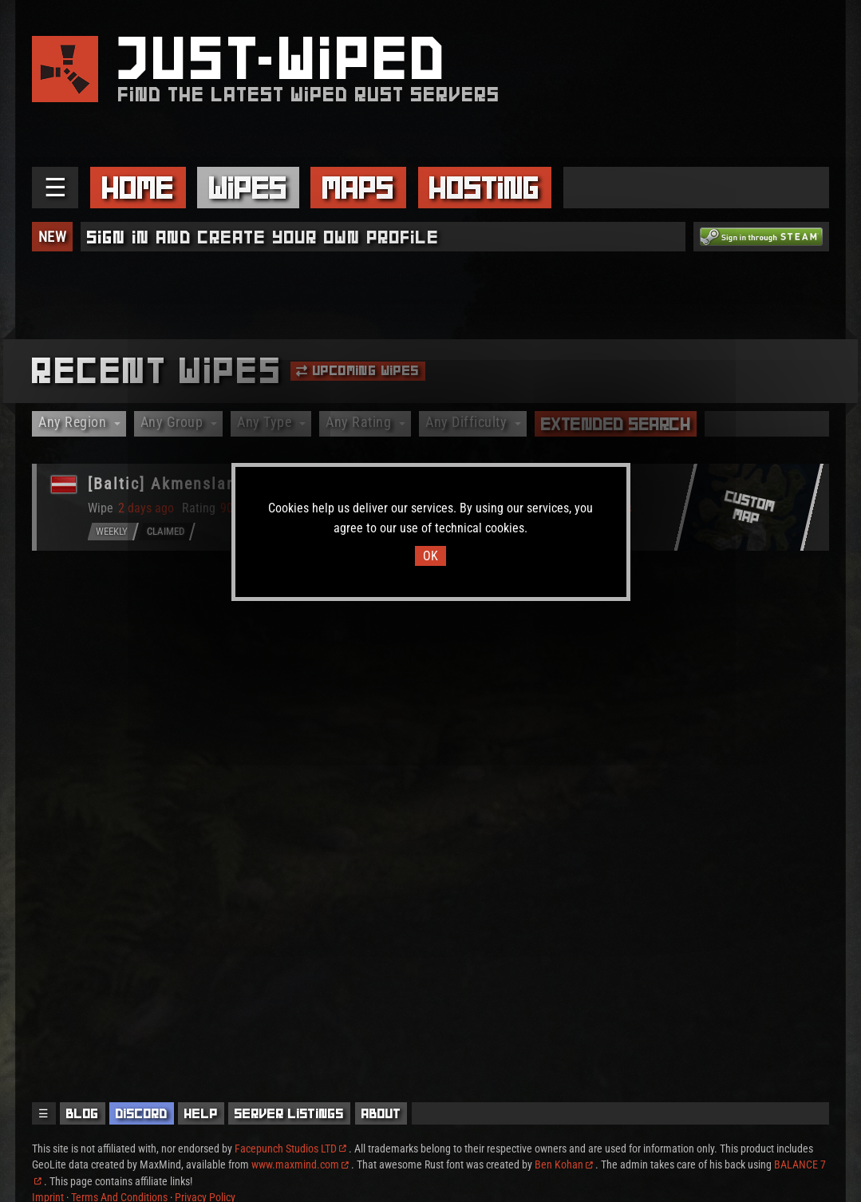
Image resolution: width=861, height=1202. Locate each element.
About (381, 1113)
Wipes (248, 187)
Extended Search (616, 424)
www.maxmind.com (300, 1164)
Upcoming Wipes (357, 370)
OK (430, 555)
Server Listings (289, 1113)
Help (201, 1113)
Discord (142, 1113)
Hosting (484, 187)
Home (138, 187)
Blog (82, 1113)
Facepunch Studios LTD (290, 1148)
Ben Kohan (564, 1164)
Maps (358, 187)
